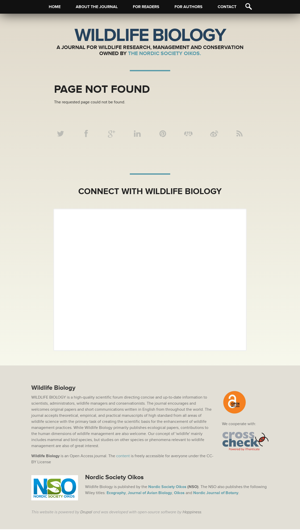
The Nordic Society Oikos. (164, 53)
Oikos (179, 493)
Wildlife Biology (150, 35)
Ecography (116, 493)
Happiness (192, 512)
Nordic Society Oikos (167, 487)
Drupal (86, 512)
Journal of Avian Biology (150, 493)
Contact (227, 6)
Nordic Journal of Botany (215, 493)
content (123, 456)
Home (55, 6)
